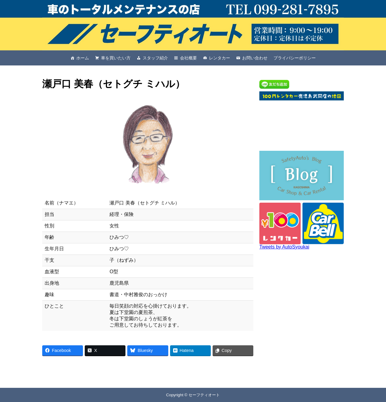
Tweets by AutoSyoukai (284, 246)
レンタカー (219, 57)
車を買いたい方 (116, 57)
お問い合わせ (254, 57)
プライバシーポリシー (295, 57)
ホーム (82, 57)
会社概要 (188, 57)
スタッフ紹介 (155, 57)
